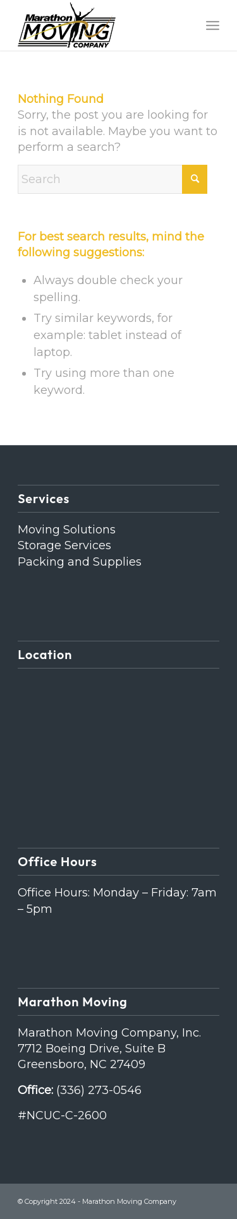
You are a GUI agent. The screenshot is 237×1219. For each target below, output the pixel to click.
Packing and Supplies (80, 562)
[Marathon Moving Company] (98, 25)
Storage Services (64, 545)
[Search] (112, 179)
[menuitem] (212, 25)
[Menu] (212, 25)
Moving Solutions (67, 530)
